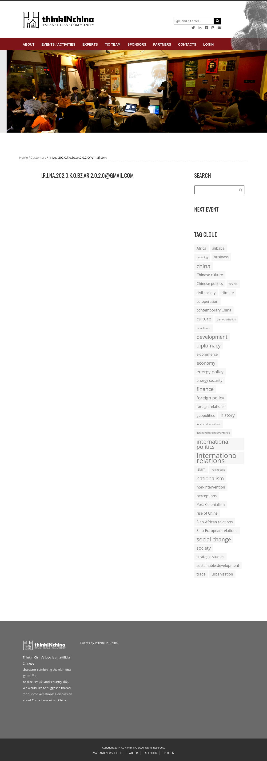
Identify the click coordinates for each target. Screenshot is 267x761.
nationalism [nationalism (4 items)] (210, 478)
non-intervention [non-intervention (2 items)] (211, 487)
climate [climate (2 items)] (228, 292)
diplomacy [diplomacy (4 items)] (209, 345)
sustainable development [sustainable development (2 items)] (218, 565)
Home (23, 157)
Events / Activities (58, 44)
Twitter (132, 753)
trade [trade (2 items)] (201, 574)
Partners (162, 44)
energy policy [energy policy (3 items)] (210, 372)
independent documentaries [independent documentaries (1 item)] (213, 432)
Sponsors (137, 44)
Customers (38, 157)
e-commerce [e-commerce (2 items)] (207, 354)
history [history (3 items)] (228, 415)
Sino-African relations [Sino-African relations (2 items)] (215, 521)
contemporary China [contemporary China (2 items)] (214, 310)
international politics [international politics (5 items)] (213, 444)
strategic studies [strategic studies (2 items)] (210, 556)
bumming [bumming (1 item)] (202, 257)
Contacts (187, 44)
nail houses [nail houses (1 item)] (218, 469)
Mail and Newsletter (107, 753)
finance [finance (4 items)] (205, 389)
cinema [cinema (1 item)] (233, 284)
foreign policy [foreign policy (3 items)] (210, 398)
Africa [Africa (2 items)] (201, 248)
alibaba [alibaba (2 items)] (218, 248)
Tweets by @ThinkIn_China (99, 643)
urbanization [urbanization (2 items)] (222, 574)
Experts (90, 44)
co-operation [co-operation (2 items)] (207, 301)
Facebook (150, 753)
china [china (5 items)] (204, 266)
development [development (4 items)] (212, 336)
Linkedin (168, 753)
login (208, 44)
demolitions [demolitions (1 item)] (204, 328)
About (29, 44)
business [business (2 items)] (221, 257)
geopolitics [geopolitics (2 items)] (206, 415)
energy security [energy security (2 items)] (210, 380)
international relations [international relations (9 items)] (217, 458)
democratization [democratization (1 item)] (226, 319)
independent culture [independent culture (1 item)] (208, 424)
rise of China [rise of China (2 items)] (207, 513)
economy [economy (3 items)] (206, 363)
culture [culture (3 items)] (204, 319)
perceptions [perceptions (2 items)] (207, 495)
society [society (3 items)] (204, 548)
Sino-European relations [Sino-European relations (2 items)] (217, 530)
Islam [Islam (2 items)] (201, 469)
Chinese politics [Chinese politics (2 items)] (210, 283)
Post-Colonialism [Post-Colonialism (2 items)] (211, 504)
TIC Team (112, 44)
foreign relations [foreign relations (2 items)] (210, 406)
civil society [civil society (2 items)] (206, 292)
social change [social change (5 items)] (214, 539)
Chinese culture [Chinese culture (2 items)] (210, 274)
